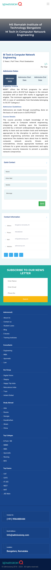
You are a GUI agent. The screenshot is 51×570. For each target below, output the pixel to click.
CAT (5, 474)
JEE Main (7, 494)
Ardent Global (9, 395)
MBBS (6, 445)
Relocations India (10, 387)
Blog (5, 330)
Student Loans (9, 326)
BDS (5, 461)
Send (42, 204)
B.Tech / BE (8, 441)
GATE (6, 478)
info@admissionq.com (21, 239)
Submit (25, 299)
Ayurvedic (7, 359)
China (6, 428)
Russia (6, 412)
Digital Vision (8, 375)
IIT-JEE (6, 482)
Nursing (6, 457)
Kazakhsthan (8, 420)
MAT (5, 490)
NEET (6, 486)
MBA (5, 355)
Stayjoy (6, 379)
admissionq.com (20, 246)
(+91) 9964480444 (16, 519)
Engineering (8, 351)
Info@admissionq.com (18, 535)
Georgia (6, 416)
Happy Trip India (9, 383)
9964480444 (18, 232)
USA (5, 408)
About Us (7, 318)
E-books (6, 334)
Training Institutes (10, 338)
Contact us (7, 322)
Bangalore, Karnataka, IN (22, 225)
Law (5, 363)
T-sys (5, 391)
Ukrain (6, 424)
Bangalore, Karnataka (17, 551)
